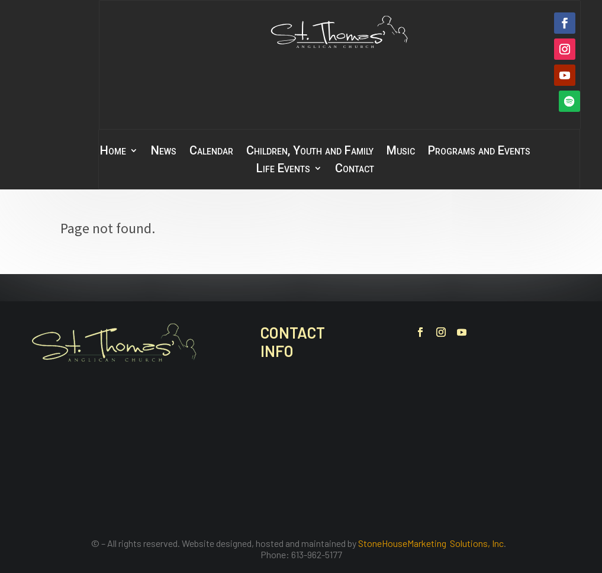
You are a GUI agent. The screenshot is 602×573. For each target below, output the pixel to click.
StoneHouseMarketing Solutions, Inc (431, 543)
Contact (354, 169)
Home (113, 151)
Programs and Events (479, 151)
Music (401, 151)
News (163, 151)
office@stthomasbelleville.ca (338, 467)
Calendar (211, 151)
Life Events (283, 169)
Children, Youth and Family (310, 151)
